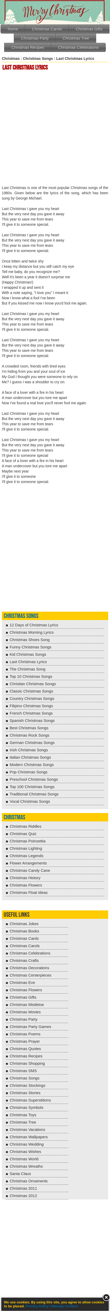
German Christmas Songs (32, 742)
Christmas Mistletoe (27, 1004)
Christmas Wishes (25, 1151)
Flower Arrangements (28, 863)
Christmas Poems (25, 1034)
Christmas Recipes (27, 47)
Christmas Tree (76, 38)
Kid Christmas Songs (28, 654)
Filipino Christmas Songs (31, 706)
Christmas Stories (25, 1092)
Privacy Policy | (38, 1306)
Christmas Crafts (24, 960)
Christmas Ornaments (29, 1181)
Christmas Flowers (26, 885)
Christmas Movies (25, 1012)
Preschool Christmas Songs (34, 779)
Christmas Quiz (23, 833)
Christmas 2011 (23, 1188)
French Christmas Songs (31, 713)
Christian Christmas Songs (33, 683)
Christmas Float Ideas (29, 892)
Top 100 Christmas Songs (32, 786)
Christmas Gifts (89, 29)
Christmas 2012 (23, 1195)
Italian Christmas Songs (30, 757)
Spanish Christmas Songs (32, 720)
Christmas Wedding (27, 1144)
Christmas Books (24, 931)
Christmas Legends (26, 855)
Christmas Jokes (24, 923)
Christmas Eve (22, 982)
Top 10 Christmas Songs (31, 676)
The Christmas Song (27, 669)
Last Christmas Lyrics (28, 661)
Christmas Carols (47, 29)
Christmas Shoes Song (30, 639)
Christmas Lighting (26, 848)
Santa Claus (20, 1173)
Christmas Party (35, 38)
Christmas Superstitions (30, 1100)
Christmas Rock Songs (30, 735)
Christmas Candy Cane (30, 870)
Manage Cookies (64, 1306)
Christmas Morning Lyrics (32, 632)
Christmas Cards (24, 938)
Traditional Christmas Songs (34, 794)
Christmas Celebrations (78, 47)
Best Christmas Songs (29, 728)
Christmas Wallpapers (29, 1137)
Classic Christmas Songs (31, 691)
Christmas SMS (23, 1070)
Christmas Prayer (25, 1041)
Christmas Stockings (27, 1085)
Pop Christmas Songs (28, 772)
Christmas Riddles (25, 826)
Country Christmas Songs (32, 698)
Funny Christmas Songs (30, 647)
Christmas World (24, 1159)
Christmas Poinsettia (28, 841)
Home (13, 29)
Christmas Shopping (27, 1063)
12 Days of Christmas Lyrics (34, 625)
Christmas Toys (23, 1115)
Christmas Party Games (30, 1026)
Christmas (11, 58)
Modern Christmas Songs (32, 764)
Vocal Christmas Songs (30, 801)
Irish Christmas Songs (29, 750)
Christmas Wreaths (26, 1166)
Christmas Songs (38, 58)
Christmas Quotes (25, 1048)
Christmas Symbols (26, 1107)
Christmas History (25, 877)
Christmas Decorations (29, 968)
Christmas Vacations (27, 1129)
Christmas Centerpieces (30, 975)
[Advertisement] (55, 128)
